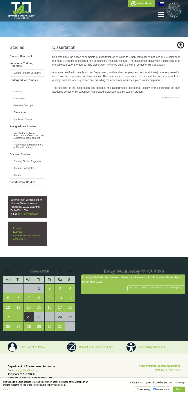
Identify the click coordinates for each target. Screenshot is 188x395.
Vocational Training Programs (21, 64)
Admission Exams (22, 119)
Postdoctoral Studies (22, 182)
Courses (17, 91)
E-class (17, 228)
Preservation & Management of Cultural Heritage (28, 145)
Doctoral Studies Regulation (27, 161)
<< (8, 271)
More (5, 389)
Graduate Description (24, 105)
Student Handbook (21, 56)
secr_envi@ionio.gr (28, 214)
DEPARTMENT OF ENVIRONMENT (159, 366)
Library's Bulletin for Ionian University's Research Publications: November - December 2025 (131, 279)
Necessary (145, 389)
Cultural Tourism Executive (27, 73)
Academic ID (19, 239)
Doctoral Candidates (23, 168)
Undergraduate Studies (24, 80)
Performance (162, 389)
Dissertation (19, 112)
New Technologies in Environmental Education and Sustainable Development (28, 135)
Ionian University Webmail (26, 235)
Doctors (17, 175)
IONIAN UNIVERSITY (167, 370)
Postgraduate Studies (23, 126)
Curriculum (19, 98)
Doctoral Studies (20, 154)
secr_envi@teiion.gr (27, 370)
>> (70, 271)
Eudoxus (17, 232)
